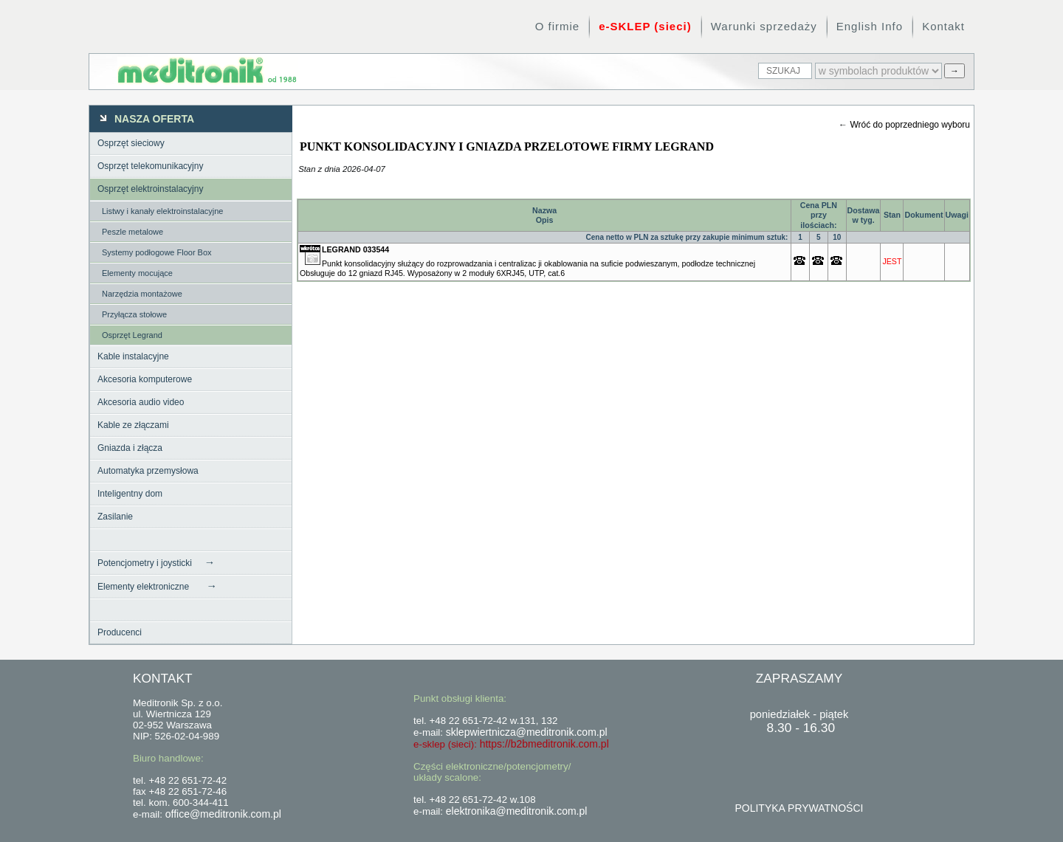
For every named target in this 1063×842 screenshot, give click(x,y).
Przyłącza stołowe (134, 314)
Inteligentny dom (129, 494)
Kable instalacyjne (133, 356)
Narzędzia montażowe (142, 293)
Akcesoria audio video (140, 402)
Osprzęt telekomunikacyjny (150, 166)
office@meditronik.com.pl (223, 814)
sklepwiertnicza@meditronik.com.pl (527, 732)
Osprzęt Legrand (132, 335)
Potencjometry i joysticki (156, 562)
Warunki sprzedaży (764, 26)
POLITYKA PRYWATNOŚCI (799, 808)
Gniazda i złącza (129, 448)
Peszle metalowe (132, 231)
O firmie (557, 26)
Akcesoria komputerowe (144, 379)
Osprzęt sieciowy (131, 143)
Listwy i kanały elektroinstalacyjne (162, 211)
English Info (869, 26)
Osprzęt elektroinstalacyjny (150, 189)
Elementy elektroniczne (157, 586)
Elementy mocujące (137, 273)
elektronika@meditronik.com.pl (517, 811)
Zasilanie (115, 516)
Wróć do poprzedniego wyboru (910, 125)
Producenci (119, 632)
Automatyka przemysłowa (148, 471)
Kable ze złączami (133, 425)
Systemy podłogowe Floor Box (157, 252)
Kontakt (943, 26)
